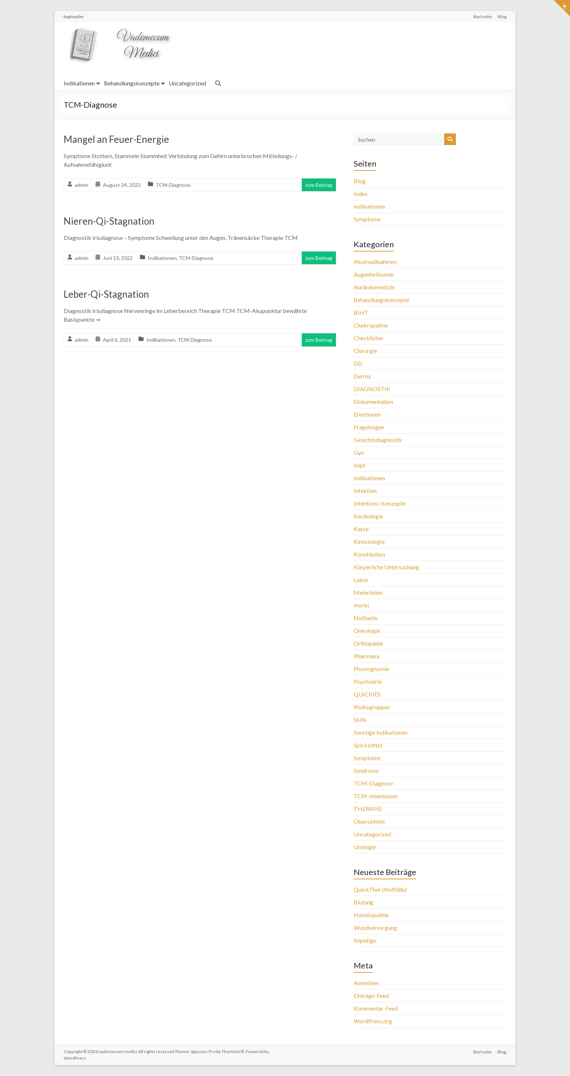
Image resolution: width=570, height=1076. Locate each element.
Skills (360, 719)
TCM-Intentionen (376, 795)
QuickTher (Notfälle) (380, 889)
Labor (361, 579)
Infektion (365, 490)
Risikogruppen (372, 706)
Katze (361, 528)
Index (361, 193)
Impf (360, 465)
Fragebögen (369, 426)
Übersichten (369, 821)
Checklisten (368, 337)
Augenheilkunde (374, 274)
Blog (502, 16)
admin (81, 185)
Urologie (365, 846)
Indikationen (79, 83)
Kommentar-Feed (376, 1008)
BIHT (361, 312)
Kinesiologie (369, 541)
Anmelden (366, 982)
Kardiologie (368, 516)
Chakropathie (371, 325)
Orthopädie (368, 643)
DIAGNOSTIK (372, 388)
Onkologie (367, 630)
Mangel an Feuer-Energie (116, 139)
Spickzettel (368, 745)
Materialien (368, 592)
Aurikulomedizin (374, 287)
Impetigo (365, 940)
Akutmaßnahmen (375, 261)
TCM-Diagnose (173, 185)
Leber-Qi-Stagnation (106, 294)
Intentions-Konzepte (379, 503)
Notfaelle (366, 617)
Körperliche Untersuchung (386, 566)
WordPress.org (373, 1020)
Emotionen (367, 414)
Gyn (359, 452)
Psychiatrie (368, 681)
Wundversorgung (375, 927)
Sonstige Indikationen (381, 732)
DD (358, 363)
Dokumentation (373, 401)
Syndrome (366, 770)
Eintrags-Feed (371, 995)
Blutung (363, 902)
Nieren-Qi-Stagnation (109, 221)
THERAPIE (368, 808)
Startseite (482, 16)
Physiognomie (371, 668)
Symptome (367, 219)
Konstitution (369, 554)
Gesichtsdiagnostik (378, 439)
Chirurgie (365, 350)
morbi (361, 605)
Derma (362, 376)
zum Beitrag (318, 185)
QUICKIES (367, 694)
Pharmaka (366, 656)
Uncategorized (187, 83)
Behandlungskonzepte (132, 83)
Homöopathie (371, 914)
